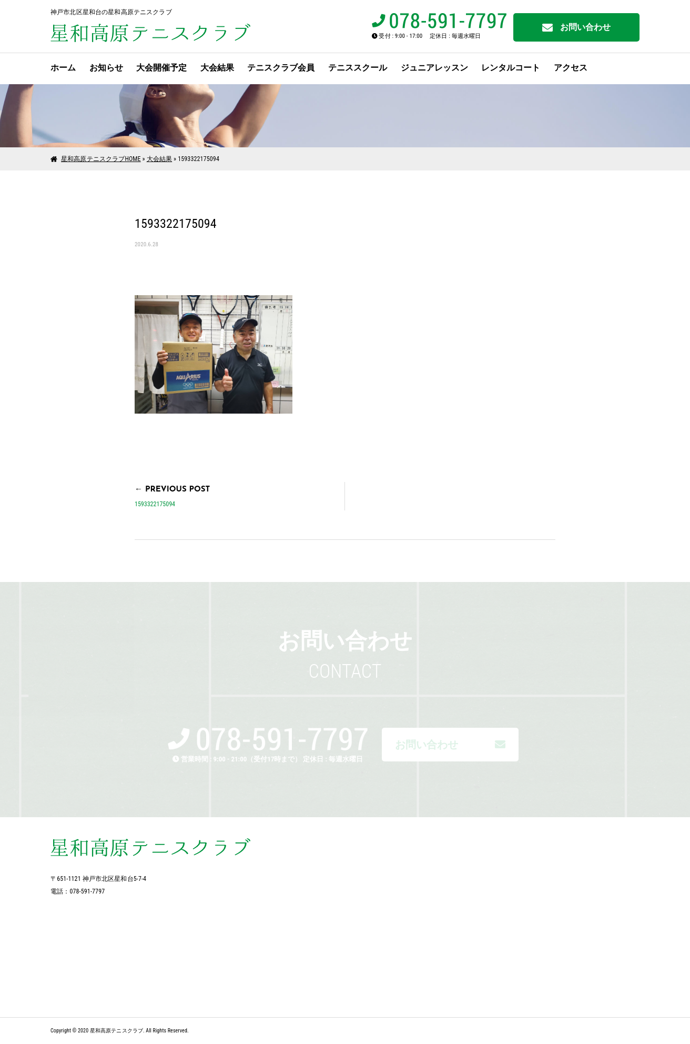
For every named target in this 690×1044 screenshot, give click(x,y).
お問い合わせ (576, 27)
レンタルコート (510, 68)
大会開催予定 (161, 68)
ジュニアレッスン (434, 68)
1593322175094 (155, 504)
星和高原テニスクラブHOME (101, 159)
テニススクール (357, 68)
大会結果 (217, 68)
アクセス (570, 68)
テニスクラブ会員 (280, 68)
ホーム (63, 68)
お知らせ (106, 68)
